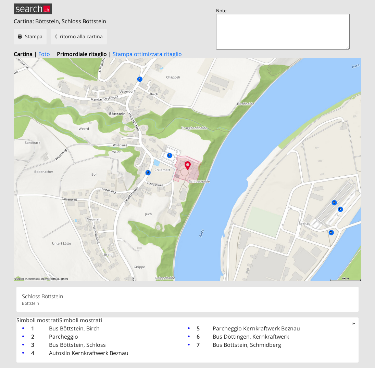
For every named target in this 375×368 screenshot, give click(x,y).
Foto (44, 54)
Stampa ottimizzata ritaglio (147, 54)
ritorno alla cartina (81, 36)
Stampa (33, 36)
